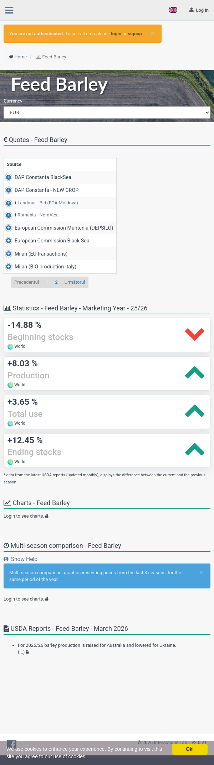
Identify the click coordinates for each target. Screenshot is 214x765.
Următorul (75, 344)
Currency (13, 101)
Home (20, 56)
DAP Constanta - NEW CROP (39, 204)
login (116, 33)
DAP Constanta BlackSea (35, 184)
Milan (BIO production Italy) (37, 321)
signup (135, 33)
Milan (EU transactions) (33, 301)
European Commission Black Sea (44, 282)
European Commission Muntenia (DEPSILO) (44, 265)
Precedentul (26, 344)
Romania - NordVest (30, 242)
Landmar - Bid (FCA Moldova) (40, 223)
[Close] (152, 33)
